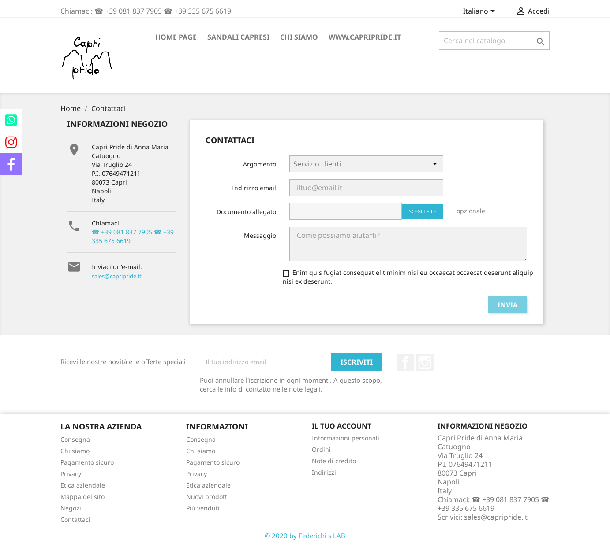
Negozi (70, 508)
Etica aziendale (82, 485)
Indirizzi (324, 472)
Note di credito (334, 461)
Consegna (75, 439)
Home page (176, 37)
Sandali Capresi (238, 37)
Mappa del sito (82, 496)
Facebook (405, 362)
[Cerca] (494, 40)
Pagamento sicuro (87, 462)
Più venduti (203, 508)
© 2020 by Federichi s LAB (305, 535)
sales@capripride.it (117, 276)
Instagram (425, 362)
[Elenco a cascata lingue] (480, 12)
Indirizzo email (254, 188)
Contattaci (75, 519)
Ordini (321, 449)
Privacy (70, 473)
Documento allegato (246, 211)
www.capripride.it (365, 37)
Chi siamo (299, 37)
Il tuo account (341, 426)
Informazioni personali (345, 438)
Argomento (259, 164)
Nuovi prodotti (207, 496)
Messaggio (260, 235)
